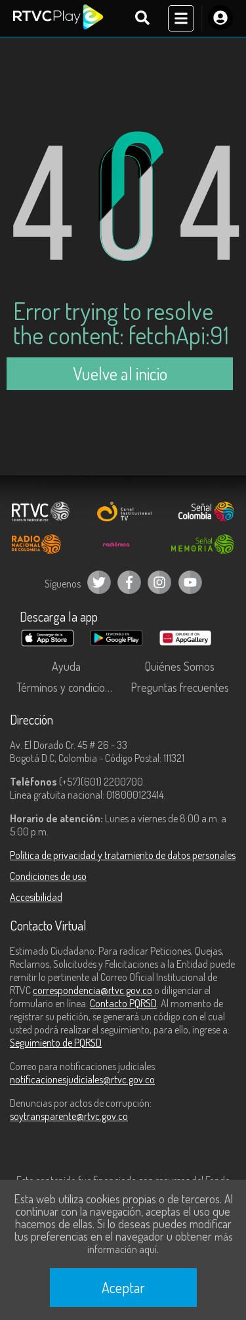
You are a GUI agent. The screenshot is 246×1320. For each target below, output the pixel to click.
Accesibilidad (36, 897)
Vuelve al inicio (120, 373)
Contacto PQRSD (123, 1003)
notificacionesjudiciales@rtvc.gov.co (82, 1079)
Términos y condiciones (68, 687)
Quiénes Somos (180, 666)
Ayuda (66, 666)
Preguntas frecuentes (180, 687)
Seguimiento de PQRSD (56, 1042)
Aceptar (123, 1287)
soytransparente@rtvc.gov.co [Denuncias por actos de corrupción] (69, 1116)
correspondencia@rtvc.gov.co (92, 990)
